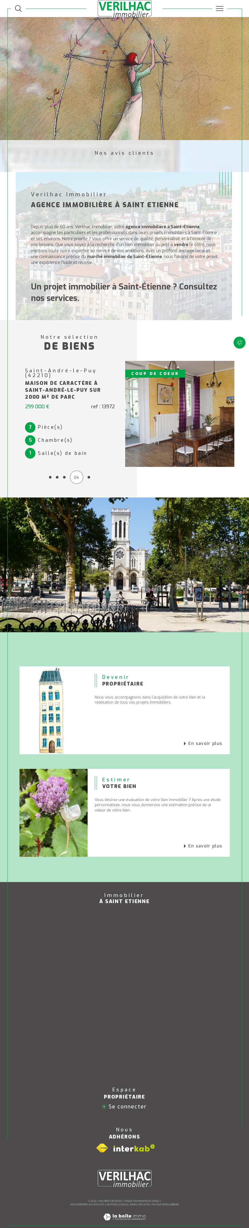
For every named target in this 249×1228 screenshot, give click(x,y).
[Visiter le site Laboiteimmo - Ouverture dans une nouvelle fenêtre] (124, 1216)
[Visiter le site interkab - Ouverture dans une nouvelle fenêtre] (134, 1142)
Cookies (174, 1198)
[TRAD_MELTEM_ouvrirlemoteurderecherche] (18, 8)
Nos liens (143, 1198)
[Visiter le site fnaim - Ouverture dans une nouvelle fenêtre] (102, 1142)
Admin (132, 1198)
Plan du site (97, 1198)
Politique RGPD (160, 1198)
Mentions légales (117, 1198)
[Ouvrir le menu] (219, 8)
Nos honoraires (79, 1198)
